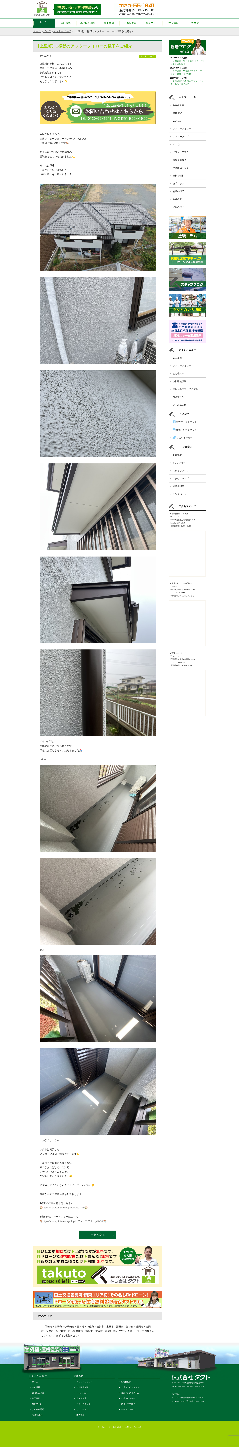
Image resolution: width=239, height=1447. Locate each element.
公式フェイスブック (185, 422)
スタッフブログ (181, 470)
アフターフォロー (182, 128)
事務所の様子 (180, 160)
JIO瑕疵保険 (37, 1415)
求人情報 (173, 23)
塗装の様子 (178, 191)
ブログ (195, 23)
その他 (176, 144)
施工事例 (109, 23)
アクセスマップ (181, 478)
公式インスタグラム (185, 430)
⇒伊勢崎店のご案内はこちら (182, 596)
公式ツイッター (183, 437)
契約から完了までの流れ (185, 389)
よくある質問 (180, 405)
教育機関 (177, 199)
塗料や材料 (178, 176)
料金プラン (152, 23)
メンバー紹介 (180, 463)
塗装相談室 (178, 486)
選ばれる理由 (87, 23)
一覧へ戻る (98, 1234)
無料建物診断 (180, 381)
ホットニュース (128, 1409)
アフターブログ (62, 31)
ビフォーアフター (182, 152)
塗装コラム (178, 183)
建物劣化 (177, 113)
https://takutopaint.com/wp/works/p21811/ (64, 1207)
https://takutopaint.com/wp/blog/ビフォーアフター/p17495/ (73, 1221)
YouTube (177, 121)
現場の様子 (178, 207)
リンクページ (180, 494)
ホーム (44, 23)
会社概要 (66, 23)
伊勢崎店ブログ (181, 168)
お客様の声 (130, 23)
